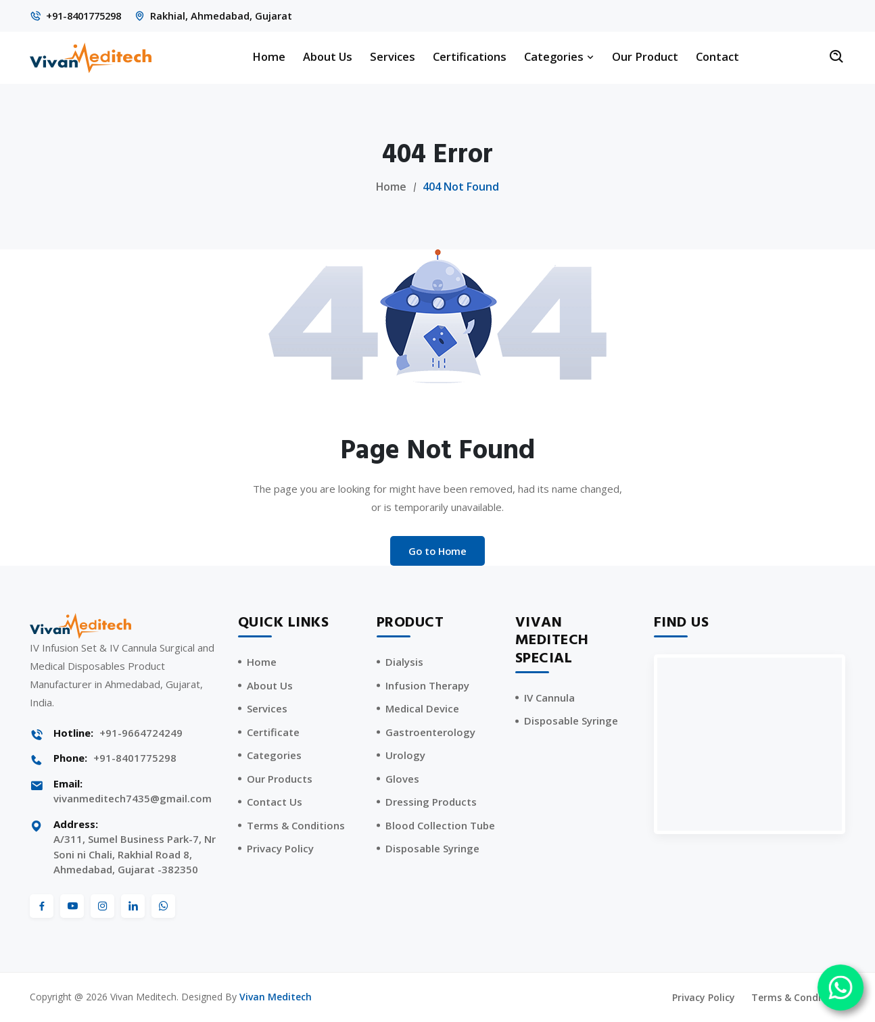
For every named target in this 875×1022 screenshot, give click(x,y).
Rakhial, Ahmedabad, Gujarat (229, 15)
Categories (559, 56)
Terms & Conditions (296, 826)
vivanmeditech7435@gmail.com (132, 799)
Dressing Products (431, 802)
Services (392, 56)
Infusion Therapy (427, 686)
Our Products (279, 779)
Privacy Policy (280, 849)
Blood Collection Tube (440, 826)
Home (268, 56)
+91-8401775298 (87, 15)
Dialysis (404, 662)
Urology (405, 755)
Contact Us (274, 802)
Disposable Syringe (432, 849)
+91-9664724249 (141, 733)
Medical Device (422, 709)
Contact (717, 56)
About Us (327, 56)
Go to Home (437, 551)
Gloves (402, 779)
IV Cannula (549, 698)
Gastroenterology (430, 732)
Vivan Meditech (275, 997)
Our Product (645, 56)
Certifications (469, 56)
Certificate (273, 732)
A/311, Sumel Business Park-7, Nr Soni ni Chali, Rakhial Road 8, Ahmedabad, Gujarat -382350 (134, 855)
